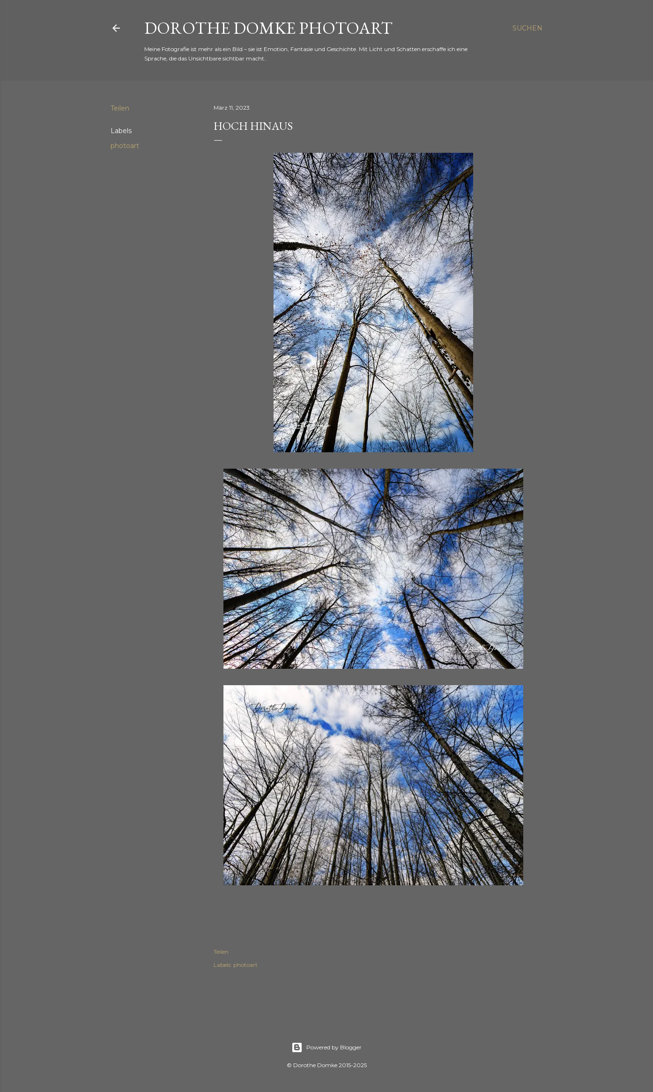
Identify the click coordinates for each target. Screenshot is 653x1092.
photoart (125, 146)
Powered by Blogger (326, 1047)
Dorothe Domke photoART (268, 28)
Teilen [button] (120, 108)
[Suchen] (527, 28)
